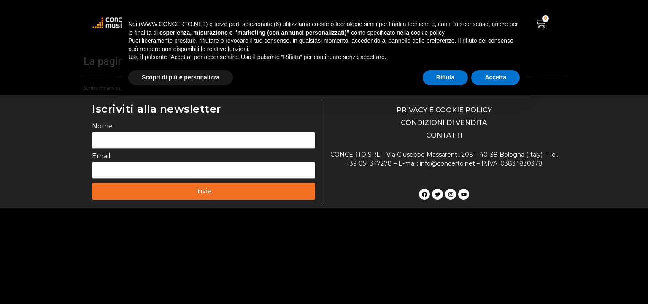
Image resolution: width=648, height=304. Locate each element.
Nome (102, 126)
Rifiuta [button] (445, 77)
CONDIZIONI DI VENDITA (444, 123)
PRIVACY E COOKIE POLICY (444, 110)
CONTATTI (444, 135)
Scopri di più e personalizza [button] (180, 77)
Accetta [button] (495, 77)
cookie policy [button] (427, 32)
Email (101, 156)
